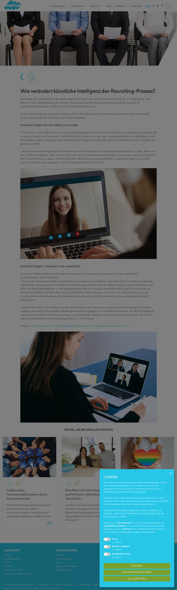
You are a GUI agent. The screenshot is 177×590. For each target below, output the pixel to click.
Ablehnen (136, 566)
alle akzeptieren (136, 578)
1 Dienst (116, 542)
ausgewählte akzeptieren (136, 572)
